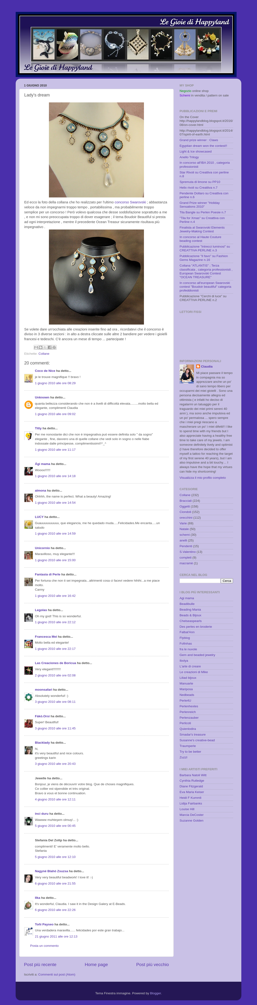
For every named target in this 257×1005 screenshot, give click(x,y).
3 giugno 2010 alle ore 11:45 (55, 728)
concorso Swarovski (131, 202)
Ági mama (42, 464)
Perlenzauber (189, 717)
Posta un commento (44, 946)
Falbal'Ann (187, 632)
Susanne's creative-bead (197, 740)
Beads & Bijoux (190, 615)
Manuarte (186, 683)
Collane (43, 353)
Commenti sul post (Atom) (56, 974)
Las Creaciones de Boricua (55, 663)
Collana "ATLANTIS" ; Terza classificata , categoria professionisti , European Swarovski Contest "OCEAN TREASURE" (206, 271)
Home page (96, 964)
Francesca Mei (46, 636)
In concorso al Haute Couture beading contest (200, 239)
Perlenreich (188, 712)
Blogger (155, 993)
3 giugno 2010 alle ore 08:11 (55, 702)
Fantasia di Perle (47, 574)
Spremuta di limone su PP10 (200, 182)
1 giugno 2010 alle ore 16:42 (55, 596)
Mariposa (186, 689)
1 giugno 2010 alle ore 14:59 (55, 533)
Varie (183, 523)
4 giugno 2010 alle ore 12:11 (55, 799)
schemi (185, 534)
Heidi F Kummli (190, 797)
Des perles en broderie (196, 626)
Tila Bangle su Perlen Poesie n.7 (203, 212)
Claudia (207, 366)
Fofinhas (186, 643)
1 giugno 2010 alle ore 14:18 (55, 476)
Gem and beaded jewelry (197, 655)
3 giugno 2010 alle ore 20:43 (55, 764)
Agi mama (187, 598)
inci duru (41, 813)
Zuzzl (183, 757)
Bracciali (186, 500)
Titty (38, 428)
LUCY (39, 517)
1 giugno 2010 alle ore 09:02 (55, 414)
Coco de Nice (45, 371)
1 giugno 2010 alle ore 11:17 (55, 449)
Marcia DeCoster (192, 815)
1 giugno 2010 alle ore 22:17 (55, 649)
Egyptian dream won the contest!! (203, 146)
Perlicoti (185, 723)
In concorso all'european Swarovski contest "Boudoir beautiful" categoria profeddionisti (205, 286)
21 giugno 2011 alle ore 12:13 (56, 936)
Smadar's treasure (193, 734)
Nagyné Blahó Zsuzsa (51, 871)
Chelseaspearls (191, 621)
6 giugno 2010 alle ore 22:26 (55, 910)
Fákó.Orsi (42, 716)
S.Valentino (188, 552)
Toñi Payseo (44, 924)
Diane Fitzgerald (191, 786)
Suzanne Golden (192, 820)
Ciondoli (185, 512)
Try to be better (190, 751)
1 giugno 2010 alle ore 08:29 (55, 383)
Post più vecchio (152, 964)
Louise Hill (187, 809)
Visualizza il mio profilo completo (203, 477)
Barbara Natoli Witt (193, 775)
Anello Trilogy (189, 157)
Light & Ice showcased (196, 151)
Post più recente (40, 964)
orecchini (186, 517)
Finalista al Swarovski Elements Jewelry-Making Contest (202, 229)
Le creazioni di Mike (194, 672)
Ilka (37, 898)
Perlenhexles (189, 706)
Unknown (42, 397)
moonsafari (43, 689)
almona (40, 490)
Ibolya (184, 660)
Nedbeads (187, 695)
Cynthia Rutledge (192, 780)
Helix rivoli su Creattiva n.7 (199, 187)
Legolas (41, 610)
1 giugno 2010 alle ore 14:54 (55, 502)
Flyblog (185, 638)
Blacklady (42, 742)
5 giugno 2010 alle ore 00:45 (55, 826)
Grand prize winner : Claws (199, 140)
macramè (186, 563)
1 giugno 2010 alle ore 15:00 (55, 560)
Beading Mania (190, 609)
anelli (183, 540)
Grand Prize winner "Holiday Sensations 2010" (200, 204)
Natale (184, 529)
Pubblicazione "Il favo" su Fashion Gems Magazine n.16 (204, 258)
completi (185, 557)
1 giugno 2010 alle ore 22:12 (55, 622)
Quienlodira (188, 729)
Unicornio (42, 548)
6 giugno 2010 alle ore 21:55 (55, 883)
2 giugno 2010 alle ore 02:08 (55, 675)
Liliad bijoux (188, 678)
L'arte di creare (190, 666)
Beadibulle (187, 604)
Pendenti (186, 546)
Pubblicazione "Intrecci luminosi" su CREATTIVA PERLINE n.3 (205, 248)
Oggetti (185, 506)
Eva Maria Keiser (192, 792)
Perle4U (185, 700)
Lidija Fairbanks (191, 803)
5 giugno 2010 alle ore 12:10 (55, 857)
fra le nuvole (188, 649)
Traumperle (188, 746)
